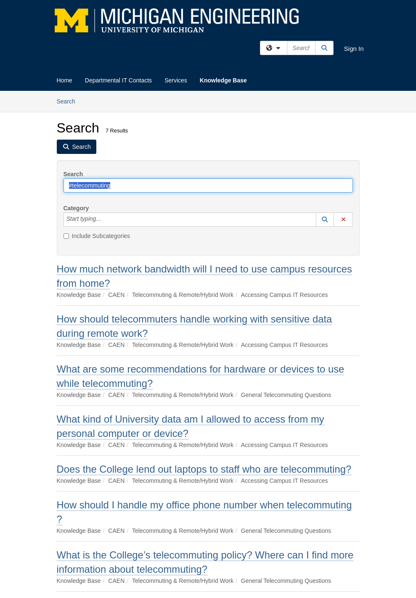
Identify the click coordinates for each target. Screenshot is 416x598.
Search (69, 101)
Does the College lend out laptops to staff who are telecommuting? (204, 469)
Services (175, 80)
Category (76, 208)
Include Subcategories (97, 236)
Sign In (354, 48)
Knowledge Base (223, 80)
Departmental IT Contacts (118, 80)
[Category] (105, 219)
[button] (325, 219)
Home (64, 80)
